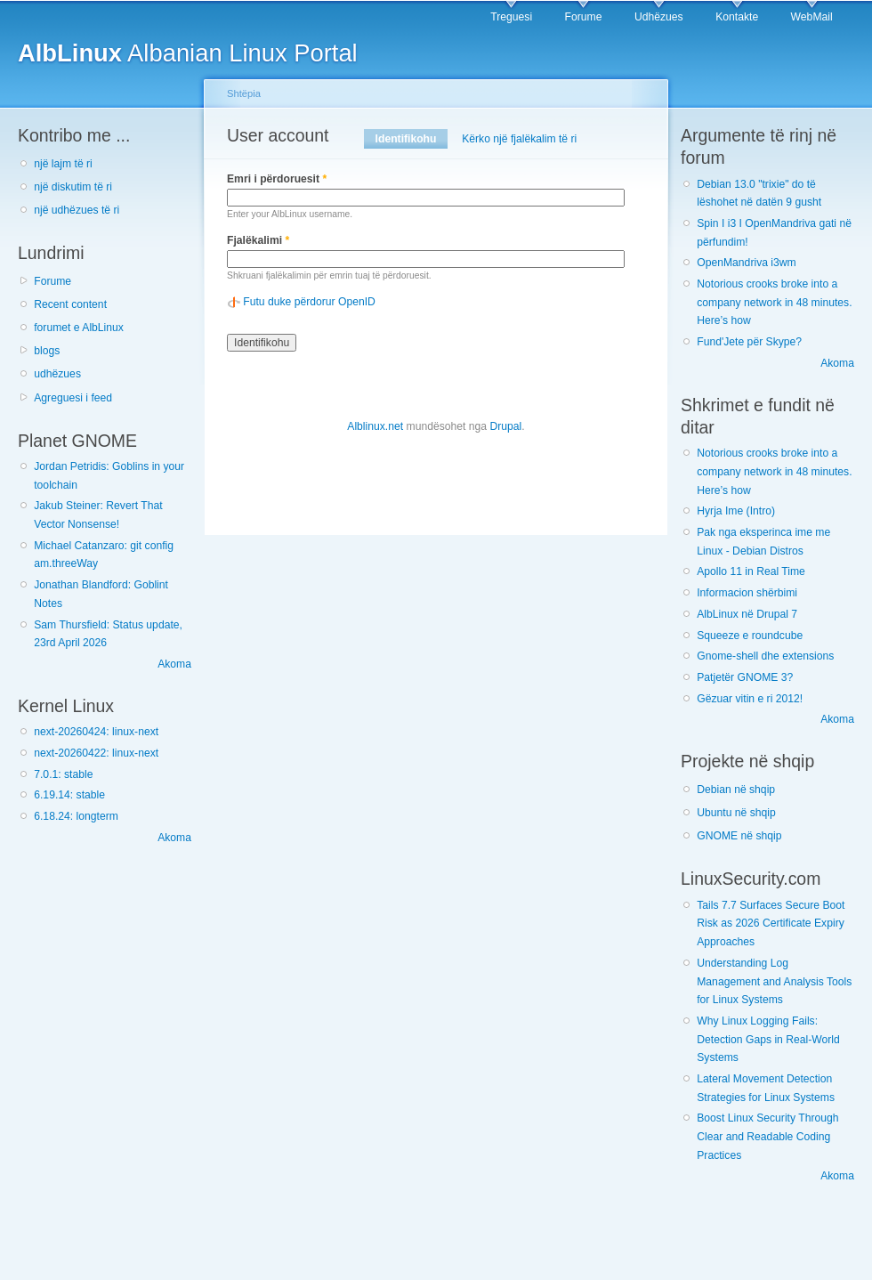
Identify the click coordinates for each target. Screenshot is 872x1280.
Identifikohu (411, 139)
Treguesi (511, 17)
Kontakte (736, 17)
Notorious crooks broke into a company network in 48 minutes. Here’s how (774, 302)
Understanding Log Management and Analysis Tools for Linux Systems (774, 981)
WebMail (812, 17)
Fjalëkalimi (258, 240)
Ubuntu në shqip (736, 812)
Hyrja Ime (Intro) (736, 511)
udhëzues (57, 374)
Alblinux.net (375, 426)
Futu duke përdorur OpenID (309, 302)
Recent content (70, 304)
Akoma (174, 664)
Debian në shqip (736, 789)
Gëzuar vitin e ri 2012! (750, 699)
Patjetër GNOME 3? (745, 677)
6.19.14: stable (69, 795)
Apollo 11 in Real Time (751, 571)
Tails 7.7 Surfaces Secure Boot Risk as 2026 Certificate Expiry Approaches (770, 923)
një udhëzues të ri (76, 210)
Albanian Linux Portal (188, 53)
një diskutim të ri (73, 187)
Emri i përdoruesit (277, 179)
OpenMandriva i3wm (746, 262)
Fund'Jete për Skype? (749, 342)
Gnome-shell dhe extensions (765, 656)
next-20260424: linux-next (96, 731)
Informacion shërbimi (747, 593)
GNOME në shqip (739, 836)
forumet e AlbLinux (79, 327)
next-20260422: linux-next (96, 753)
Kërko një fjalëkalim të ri (519, 139)
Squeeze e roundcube (750, 635)
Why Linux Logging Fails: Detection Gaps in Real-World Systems (768, 1039)
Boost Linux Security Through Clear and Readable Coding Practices (767, 1136)
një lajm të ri (63, 164)
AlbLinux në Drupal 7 (747, 614)
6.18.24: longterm (76, 816)
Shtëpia (244, 93)
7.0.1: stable (63, 774)
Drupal (505, 426)
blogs (47, 350)
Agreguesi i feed (73, 398)
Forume (583, 17)
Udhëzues (658, 17)
